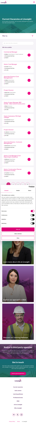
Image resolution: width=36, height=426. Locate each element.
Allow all (18, 229)
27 (27, 184)
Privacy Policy (12, 421)
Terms (18, 421)
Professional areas (18, 397)
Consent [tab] (6, 190)
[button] (32, 36)
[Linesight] (3, 2)
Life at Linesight (18, 404)
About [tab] (29, 190)
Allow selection (18, 233)
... (22, 184)
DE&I (18, 401)
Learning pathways (18, 394)
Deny (18, 238)
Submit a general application (18, 373)
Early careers (18, 390)
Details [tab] (18, 190)
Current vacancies (18, 387)
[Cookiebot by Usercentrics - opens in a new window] (28, 187)
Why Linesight (18, 408)
